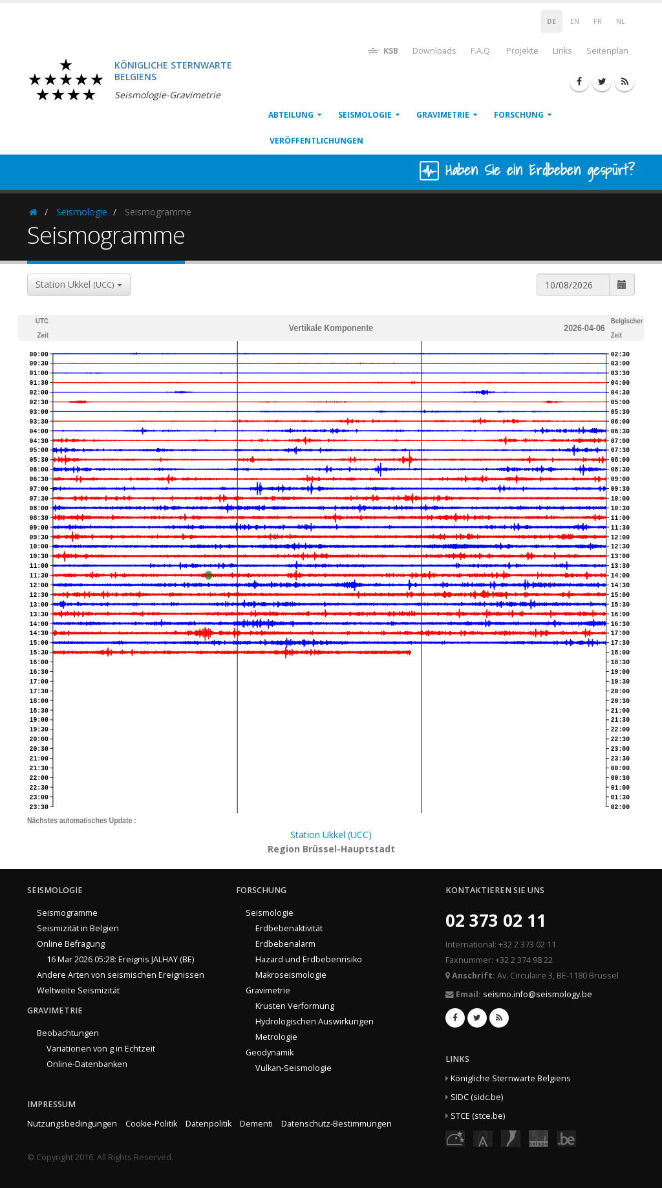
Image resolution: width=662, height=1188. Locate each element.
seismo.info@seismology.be (537, 994)
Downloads (434, 50)
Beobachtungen (68, 1033)
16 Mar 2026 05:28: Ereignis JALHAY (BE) (120, 959)
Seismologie (365, 114)
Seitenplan (607, 50)
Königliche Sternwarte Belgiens (511, 1078)
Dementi (256, 1123)
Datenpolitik (208, 1123)
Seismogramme (67, 912)
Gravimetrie (442, 114)
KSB (382, 50)
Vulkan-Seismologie (293, 1068)
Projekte (522, 50)
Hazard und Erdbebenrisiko (308, 959)
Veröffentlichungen (316, 140)
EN (574, 21)
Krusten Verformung (294, 1005)
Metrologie (276, 1036)
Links (562, 50)
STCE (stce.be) (478, 1115)
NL (620, 21)
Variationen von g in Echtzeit (101, 1048)
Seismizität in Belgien (78, 928)
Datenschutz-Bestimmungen (336, 1123)
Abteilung (291, 114)
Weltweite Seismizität (78, 990)
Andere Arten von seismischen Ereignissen (120, 974)
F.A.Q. (481, 50)
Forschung (519, 114)
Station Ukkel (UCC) (331, 834)
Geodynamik (270, 1052)
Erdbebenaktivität (289, 928)
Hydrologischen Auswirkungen (314, 1021)
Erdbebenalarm (285, 943)
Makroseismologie (290, 974)
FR (597, 21)
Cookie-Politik (151, 1123)
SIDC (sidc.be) (477, 1097)
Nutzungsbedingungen (72, 1123)
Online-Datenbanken (87, 1064)
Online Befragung (71, 943)
